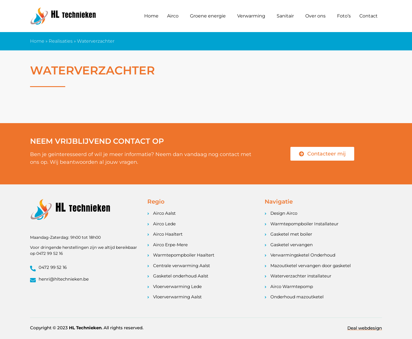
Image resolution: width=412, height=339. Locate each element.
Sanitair (285, 16)
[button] (174, 16)
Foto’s (344, 16)
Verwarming (251, 16)
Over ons (315, 16)
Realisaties (61, 41)
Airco (173, 16)
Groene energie (208, 16)
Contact (368, 16)
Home (151, 16)
